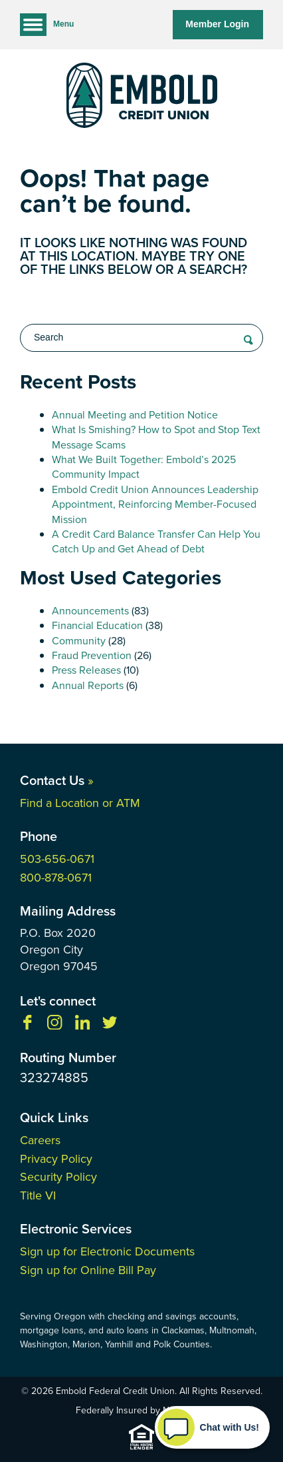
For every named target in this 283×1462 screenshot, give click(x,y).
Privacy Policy (56, 1158)
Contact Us (57, 780)
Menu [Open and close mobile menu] (47, 24)
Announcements (90, 610)
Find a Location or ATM (80, 803)
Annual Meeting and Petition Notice (135, 414)
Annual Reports (88, 685)
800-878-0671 (56, 877)
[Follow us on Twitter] (109, 1026)
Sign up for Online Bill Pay (88, 1270)
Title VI (38, 1195)
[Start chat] (212, 1427)
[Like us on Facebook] (27, 1026)
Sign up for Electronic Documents (107, 1251)
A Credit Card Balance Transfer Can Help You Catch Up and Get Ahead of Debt (156, 541)
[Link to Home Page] (141, 97)
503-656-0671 (57, 859)
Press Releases (86, 670)
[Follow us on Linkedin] (82, 1026)
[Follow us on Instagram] (54, 1026)
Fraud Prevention (92, 655)
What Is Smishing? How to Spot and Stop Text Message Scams (156, 437)
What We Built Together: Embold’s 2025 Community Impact (144, 467)
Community (79, 640)
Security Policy (58, 1176)
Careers (40, 1140)
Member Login (217, 24)
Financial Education (97, 625)
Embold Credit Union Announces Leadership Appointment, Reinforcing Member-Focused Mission (155, 504)
